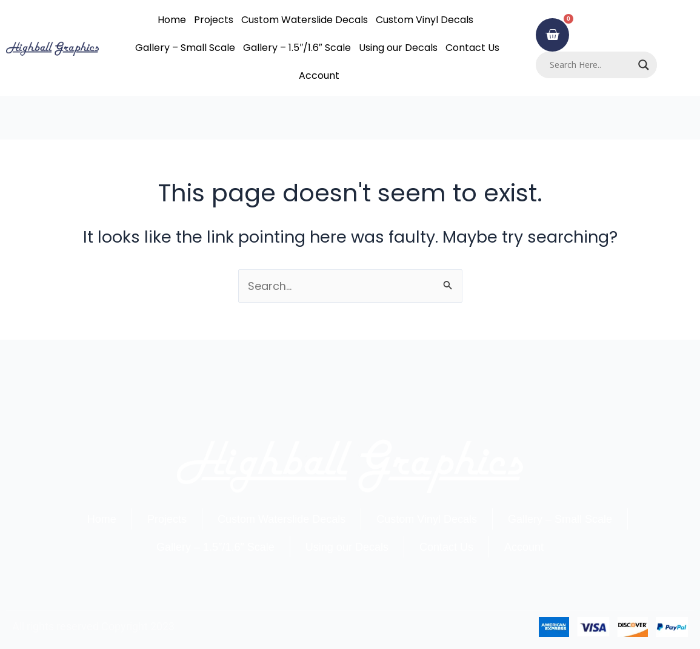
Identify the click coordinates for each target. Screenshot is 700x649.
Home (172, 20)
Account (319, 75)
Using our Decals (398, 48)
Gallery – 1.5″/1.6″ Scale (296, 48)
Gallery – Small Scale (185, 48)
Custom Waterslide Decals (304, 20)
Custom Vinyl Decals (424, 20)
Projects (213, 20)
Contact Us (472, 48)
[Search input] (591, 64)
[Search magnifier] (643, 64)
